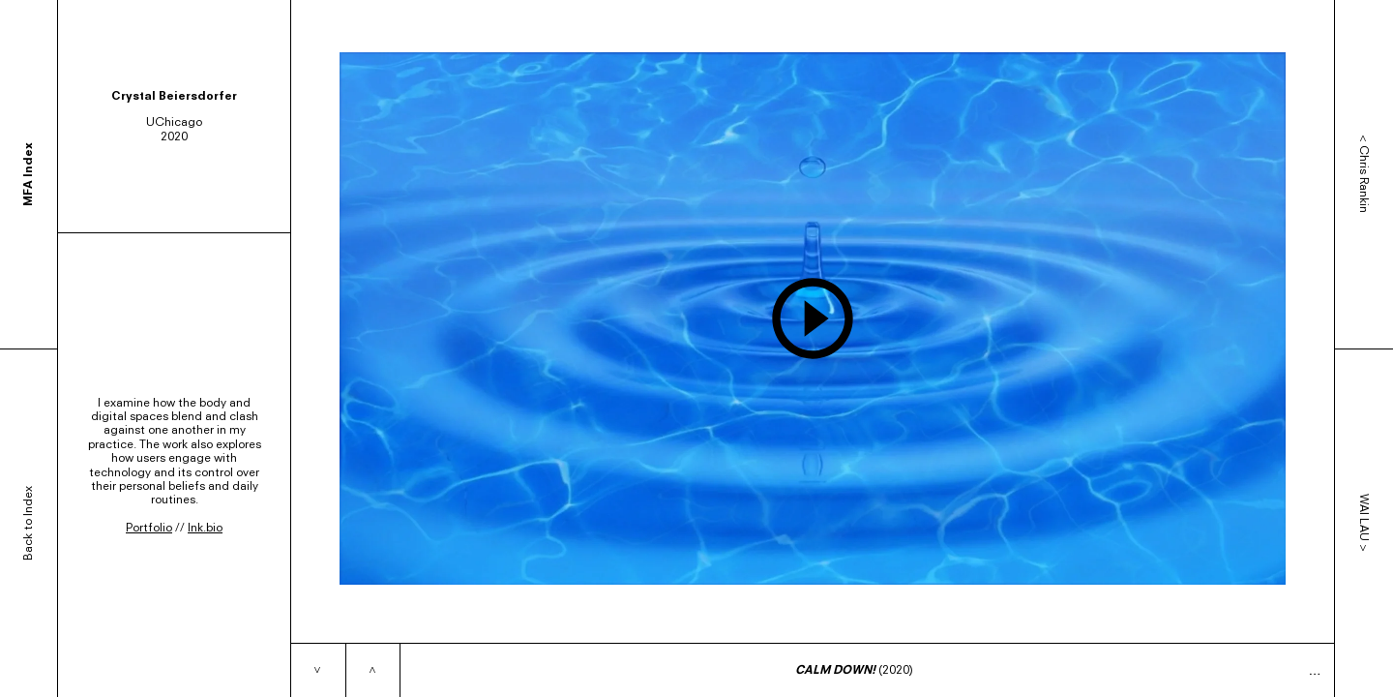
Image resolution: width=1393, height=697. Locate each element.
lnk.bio (205, 527)
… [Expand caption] (1314, 670)
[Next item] (318, 670)
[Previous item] (372, 670)
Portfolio (149, 527)
